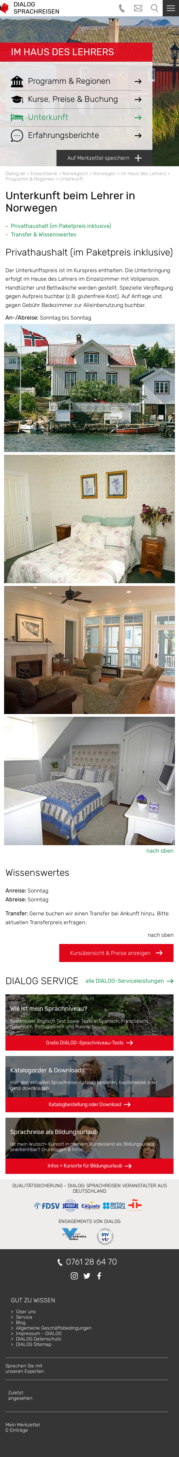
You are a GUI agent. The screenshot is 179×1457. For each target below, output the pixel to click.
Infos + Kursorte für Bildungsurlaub (85, 1166)
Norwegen (104, 173)
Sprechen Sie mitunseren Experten (24, 1368)
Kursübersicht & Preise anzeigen (116, 952)
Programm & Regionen (29, 179)
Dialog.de (15, 173)
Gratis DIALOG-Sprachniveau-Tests (85, 1043)
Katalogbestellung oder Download (85, 1104)
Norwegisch (75, 173)
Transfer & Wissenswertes (43, 234)
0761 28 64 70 (91, 1262)
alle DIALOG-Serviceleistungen (124, 981)
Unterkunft (71, 179)
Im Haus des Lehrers (62, 52)
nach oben (160, 851)
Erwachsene (43, 173)
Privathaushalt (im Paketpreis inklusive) (61, 226)
